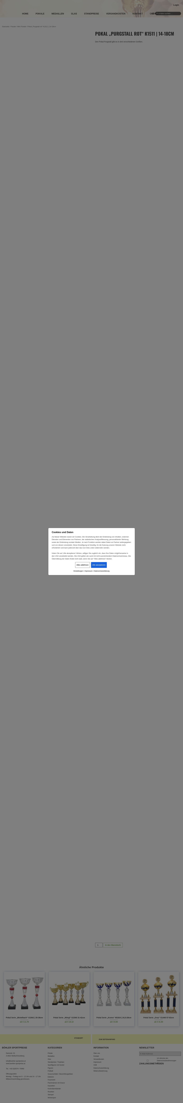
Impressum (88, 571)
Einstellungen (78, 571)
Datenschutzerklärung (101, 571)
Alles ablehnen (82, 565)
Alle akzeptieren (99, 565)
